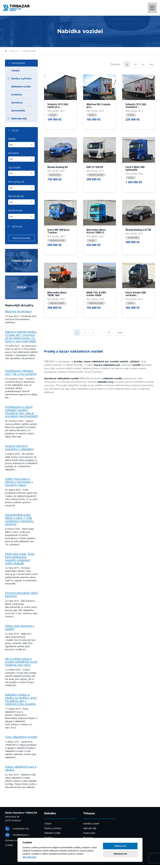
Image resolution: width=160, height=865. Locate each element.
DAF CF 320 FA (94, 167)
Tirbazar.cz (13, 51)
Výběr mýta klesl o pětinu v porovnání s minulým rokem (19, 482)
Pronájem (88, 837)
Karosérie (13, 152)
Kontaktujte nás (21, 828)
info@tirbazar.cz (21, 834)
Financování (21, 261)
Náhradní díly (19, 118)
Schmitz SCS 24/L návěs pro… (58, 106)
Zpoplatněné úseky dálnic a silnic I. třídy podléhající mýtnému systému (19, 519)
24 (135, 64)
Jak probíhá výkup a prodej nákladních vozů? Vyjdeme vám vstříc (21, 662)
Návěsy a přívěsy (21, 78)
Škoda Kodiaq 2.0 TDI (138, 230)
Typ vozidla (14, 167)
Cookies (9, 845)
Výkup (21, 287)
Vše (151, 64)
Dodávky (16, 94)
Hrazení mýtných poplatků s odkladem (19, 447)
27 (109, 332)
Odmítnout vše (120, 854)
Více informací (29, 857)
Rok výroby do (16, 196)
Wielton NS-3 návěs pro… (98, 106)
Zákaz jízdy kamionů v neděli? (19, 627)
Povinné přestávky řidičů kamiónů (21, 594)
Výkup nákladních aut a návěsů (20, 768)
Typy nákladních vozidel (21, 737)
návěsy (53, 115)
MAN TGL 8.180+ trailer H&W (96, 294)
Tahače (15, 70)
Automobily (18, 110)
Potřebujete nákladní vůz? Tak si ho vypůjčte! (21, 372)
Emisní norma (15, 210)
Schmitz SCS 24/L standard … (136, 106)
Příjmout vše (120, 846)
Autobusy (17, 102)
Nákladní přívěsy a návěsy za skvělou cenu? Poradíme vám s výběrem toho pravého (21, 699)
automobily (55, 174)
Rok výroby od (16, 181)
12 (127, 64)
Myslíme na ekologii (18, 311)
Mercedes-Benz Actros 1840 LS (96, 231)
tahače (131, 177)
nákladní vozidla (96, 174)
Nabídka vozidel (29, 51)
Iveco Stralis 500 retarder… (135, 294)
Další (119, 332)
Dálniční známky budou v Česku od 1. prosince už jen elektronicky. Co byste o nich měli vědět (20, 336)
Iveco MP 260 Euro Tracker (58, 231)
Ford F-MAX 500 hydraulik (134, 168)
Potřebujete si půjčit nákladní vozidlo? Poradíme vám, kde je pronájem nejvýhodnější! (21, 411)
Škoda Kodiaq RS (57, 167)
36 (143, 64)
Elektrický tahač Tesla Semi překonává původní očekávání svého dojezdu (19, 558)
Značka (11, 138)
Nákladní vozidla (21, 86)
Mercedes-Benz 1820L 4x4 (57, 294)
